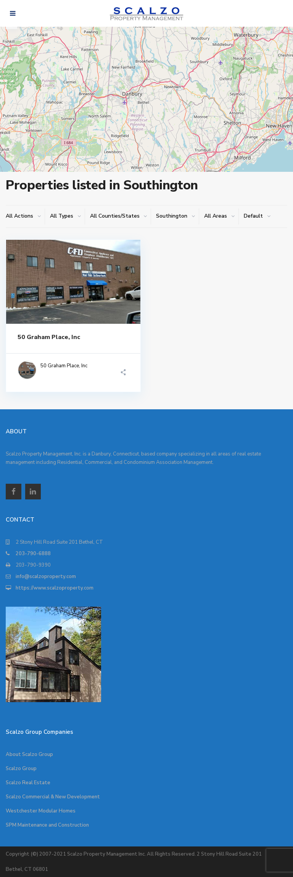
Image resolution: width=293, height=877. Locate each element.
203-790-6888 (33, 553)
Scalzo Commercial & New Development (53, 796)
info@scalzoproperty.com (46, 576)
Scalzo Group (21, 768)
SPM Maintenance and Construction (47, 825)
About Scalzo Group (29, 754)
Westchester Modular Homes (41, 811)
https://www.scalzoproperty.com (54, 588)
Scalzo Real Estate (28, 782)
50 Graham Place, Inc (49, 337)
